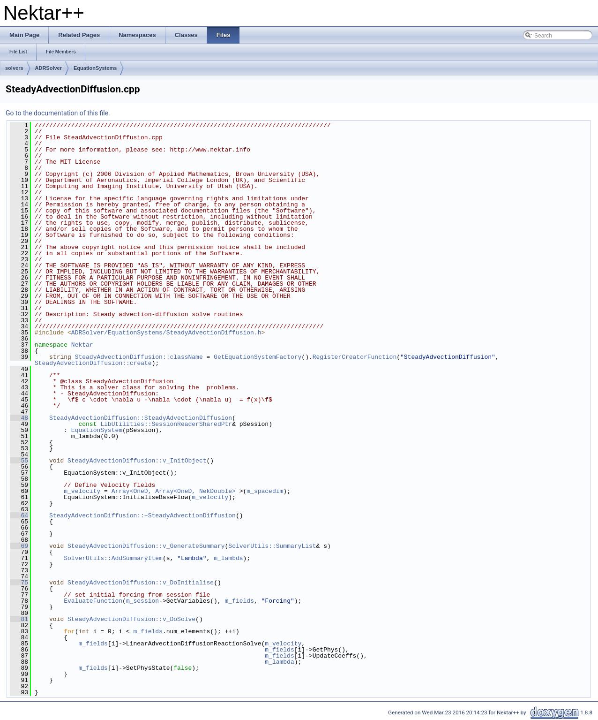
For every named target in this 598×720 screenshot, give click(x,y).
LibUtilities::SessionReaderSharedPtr (166, 424)
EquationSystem (96, 430)
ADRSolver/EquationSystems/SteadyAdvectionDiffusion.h (166, 332)
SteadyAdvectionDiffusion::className (139, 357)
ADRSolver (48, 68)
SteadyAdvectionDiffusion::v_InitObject (136, 460)
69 (19, 546)
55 (19, 460)
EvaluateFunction (93, 601)
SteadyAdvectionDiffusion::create (93, 363)
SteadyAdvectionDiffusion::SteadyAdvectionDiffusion (140, 418)
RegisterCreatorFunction (354, 357)
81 (19, 619)
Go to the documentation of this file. (58, 113)
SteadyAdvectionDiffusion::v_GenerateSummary (145, 546)
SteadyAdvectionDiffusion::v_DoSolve (131, 619)
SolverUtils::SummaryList (272, 546)
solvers (14, 68)
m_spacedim (265, 491)
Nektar (82, 345)
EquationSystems (95, 68)
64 (19, 515)
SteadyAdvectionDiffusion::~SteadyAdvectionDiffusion (142, 515)
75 (19, 582)
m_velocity (82, 491)
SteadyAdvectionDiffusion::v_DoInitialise (140, 582)
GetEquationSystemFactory (257, 357)
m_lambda (228, 558)
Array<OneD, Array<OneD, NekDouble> (174, 491)
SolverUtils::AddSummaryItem (113, 558)
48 (19, 418)
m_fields (239, 601)
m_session (142, 601)
